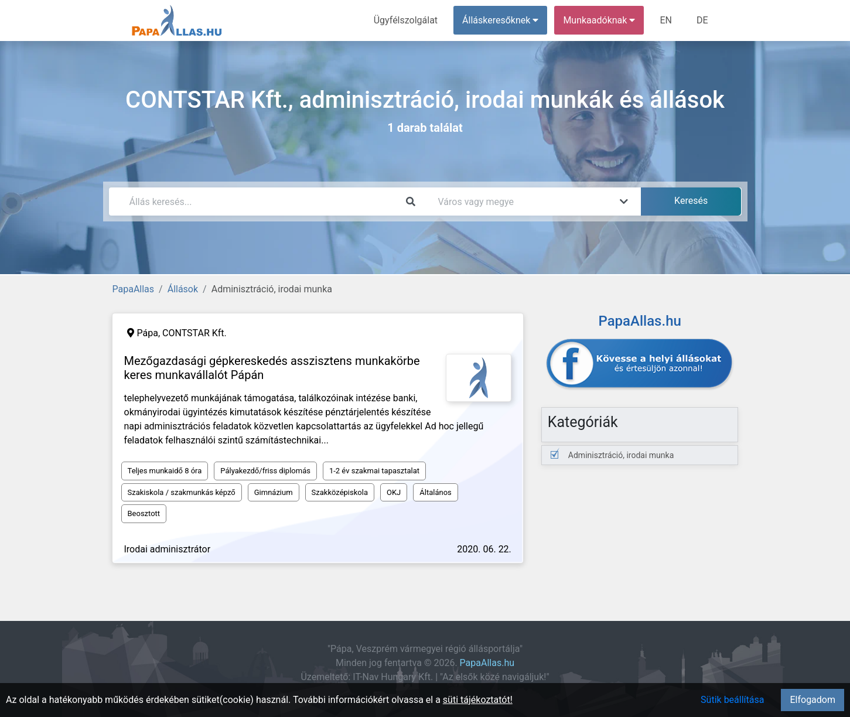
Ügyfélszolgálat (406, 20)
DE (702, 20)
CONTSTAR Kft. (194, 333)
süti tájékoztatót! (478, 699)
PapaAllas (133, 289)
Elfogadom (812, 699)
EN (666, 20)
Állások (183, 289)
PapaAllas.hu (487, 662)
